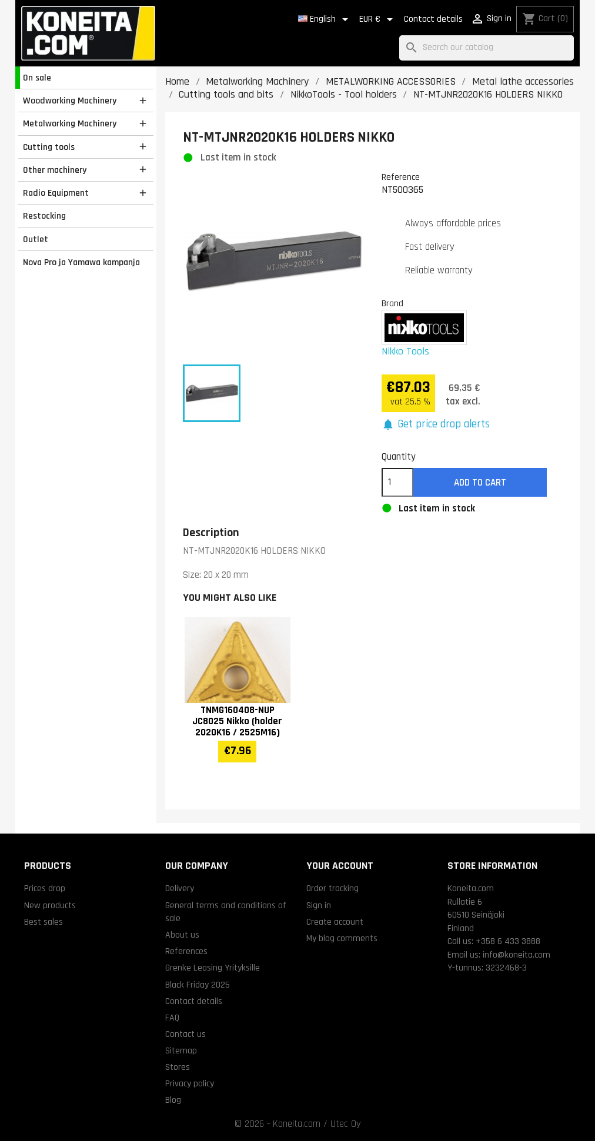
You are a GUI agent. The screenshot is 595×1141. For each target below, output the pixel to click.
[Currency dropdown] (378, 19)
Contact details (433, 19)
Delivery (179, 888)
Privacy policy (189, 1083)
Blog (173, 1100)
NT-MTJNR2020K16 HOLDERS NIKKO (254, 550)
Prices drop (44, 888)
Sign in (318, 905)
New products (50, 905)
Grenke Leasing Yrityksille (212, 967)
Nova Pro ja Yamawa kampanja (81, 262)
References (186, 951)
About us (182, 935)
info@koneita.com (516, 955)
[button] (436, 424)
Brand (392, 303)
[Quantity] (397, 482)
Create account (334, 922)
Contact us (185, 1034)
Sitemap (181, 1050)
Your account (339, 865)
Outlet (35, 239)
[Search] (486, 48)
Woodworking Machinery (69, 100)
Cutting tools (49, 147)
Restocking (44, 216)
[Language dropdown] (325, 19)
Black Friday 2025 (197, 985)
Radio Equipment (56, 193)
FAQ (172, 1017)
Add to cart (480, 482)
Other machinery (54, 170)
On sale (37, 77)
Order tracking (332, 888)
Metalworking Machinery (69, 123)
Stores (177, 1067)
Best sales (43, 922)
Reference (401, 177)
